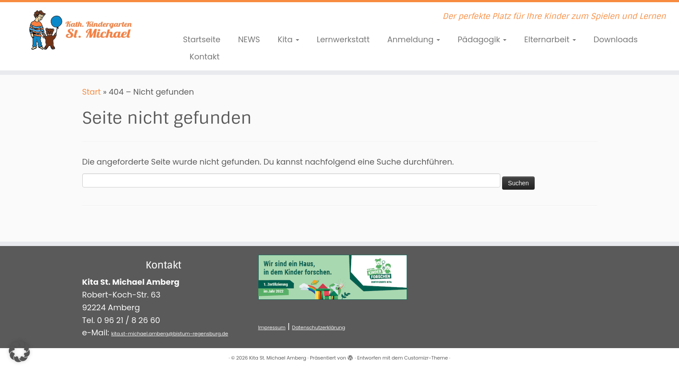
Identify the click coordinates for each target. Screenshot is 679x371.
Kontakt (205, 56)
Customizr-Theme (426, 357)
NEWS (249, 39)
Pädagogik (482, 39)
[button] (19, 351)
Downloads (616, 39)
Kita (288, 39)
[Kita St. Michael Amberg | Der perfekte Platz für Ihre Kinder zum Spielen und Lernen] (78, 29)
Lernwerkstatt (343, 39)
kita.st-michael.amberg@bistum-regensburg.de (169, 333)
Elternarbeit (550, 39)
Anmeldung (413, 39)
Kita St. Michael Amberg (277, 357)
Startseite (201, 39)
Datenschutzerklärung (318, 327)
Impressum (272, 327)
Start (91, 91)
